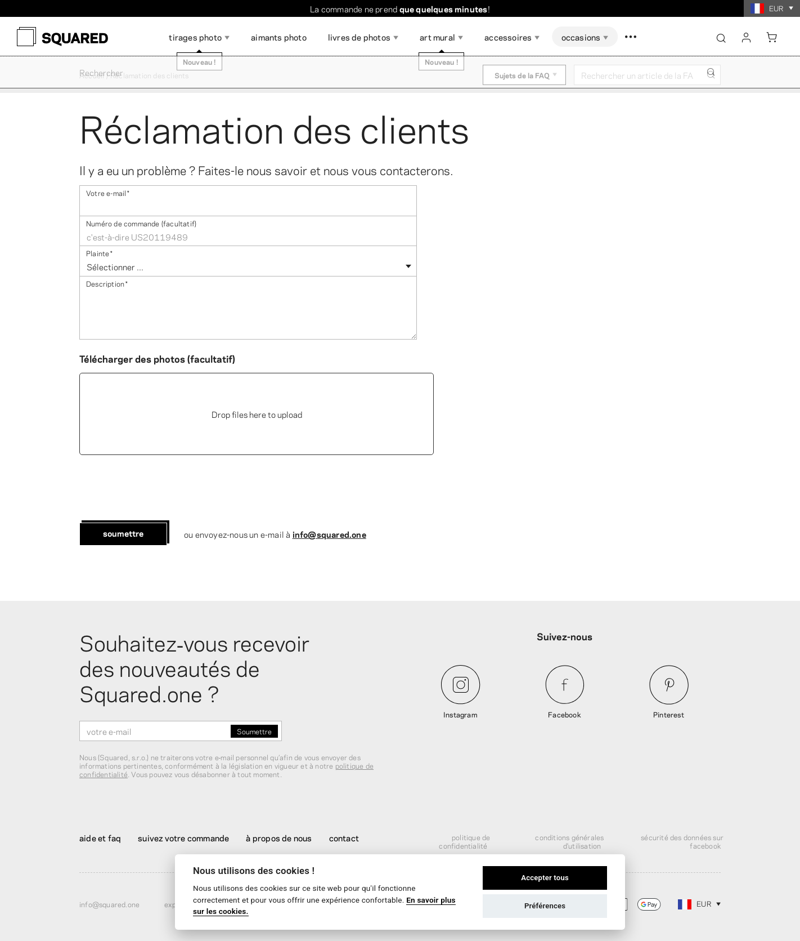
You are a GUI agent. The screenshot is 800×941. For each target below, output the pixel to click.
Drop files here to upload (257, 414)
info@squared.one (329, 534)
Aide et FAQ (100, 837)
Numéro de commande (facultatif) (141, 223)
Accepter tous (545, 877)
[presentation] (164, 489)
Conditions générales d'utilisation (569, 841)
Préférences (544, 906)
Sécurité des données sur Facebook (682, 841)
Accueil (91, 75)
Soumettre (123, 533)
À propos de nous (279, 837)
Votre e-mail (108, 192)
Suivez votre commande (183, 837)
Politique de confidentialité (464, 841)
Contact (344, 837)
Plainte (99, 252)
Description (107, 283)
